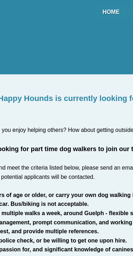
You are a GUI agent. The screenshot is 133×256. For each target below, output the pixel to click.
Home (111, 12)
